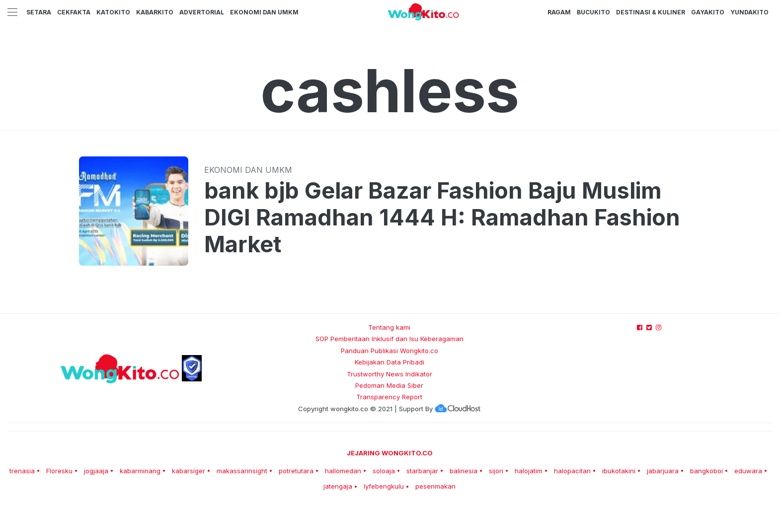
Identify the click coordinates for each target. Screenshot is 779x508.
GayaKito (707, 12)
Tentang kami (389, 327)
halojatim (529, 471)
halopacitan (572, 471)
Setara (38, 12)
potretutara (296, 471)
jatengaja (337, 486)
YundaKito (749, 12)
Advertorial (201, 12)
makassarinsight (242, 471)
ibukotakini (618, 471)
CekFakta (73, 12)
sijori (496, 471)
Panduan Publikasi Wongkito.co (389, 351)
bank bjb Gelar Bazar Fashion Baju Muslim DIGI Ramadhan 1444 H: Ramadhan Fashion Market (442, 217)
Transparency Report (389, 397)
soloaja (384, 471)
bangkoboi (706, 471)
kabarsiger (188, 471)
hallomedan (343, 471)
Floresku (59, 471)
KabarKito (154, 12)
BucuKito (593, 12)
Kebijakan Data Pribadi (389, 362)
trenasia (22, 471)
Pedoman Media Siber (389, 385)
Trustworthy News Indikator (389, 374)
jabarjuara (663, 471)
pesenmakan (435, 486)
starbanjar (422, 471)
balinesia (463, 471)
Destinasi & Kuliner (650, 12)
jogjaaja (96, 471)
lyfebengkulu (384, 486)
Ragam (559, 12)
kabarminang (140, 471)
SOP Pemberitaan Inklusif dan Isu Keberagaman (389, 339)
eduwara (748, 471)
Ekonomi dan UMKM (264, 12)
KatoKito (113, 12)
